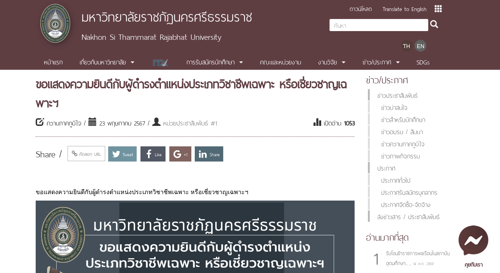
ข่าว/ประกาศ (377, 61)
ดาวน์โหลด (361, 8)
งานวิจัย (327, 61)
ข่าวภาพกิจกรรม (400, 155)
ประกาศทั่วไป (395, 179)
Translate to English (404, 8)
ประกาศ (386, 167)
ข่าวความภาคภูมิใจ (402, 143)
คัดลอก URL (86, 153)
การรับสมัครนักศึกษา (210, 61)
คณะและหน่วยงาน (280, 61)
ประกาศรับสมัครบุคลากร (409, 192)
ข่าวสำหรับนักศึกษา (403, 119)
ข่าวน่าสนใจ (394, 107)
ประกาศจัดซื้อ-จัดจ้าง (406, 204)
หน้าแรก (53, 61)
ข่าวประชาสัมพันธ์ (397, 94)
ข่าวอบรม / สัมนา (402, 131)
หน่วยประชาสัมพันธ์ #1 (190, 122)
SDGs (423, 61)
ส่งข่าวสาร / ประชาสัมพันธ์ (408, 216)
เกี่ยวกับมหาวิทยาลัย (103, 61)
